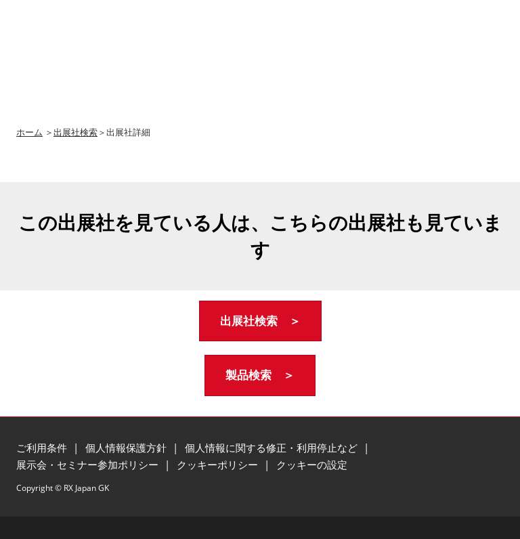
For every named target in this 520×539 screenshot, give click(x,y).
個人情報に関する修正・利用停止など (272, 447)
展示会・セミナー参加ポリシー (88, 464)
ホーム (29, 132)
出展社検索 (75, 132)
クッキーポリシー (219, 464)
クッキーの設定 (311, 464)
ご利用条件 (43, 447)
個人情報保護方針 (127, 447)
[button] (260, 321)
